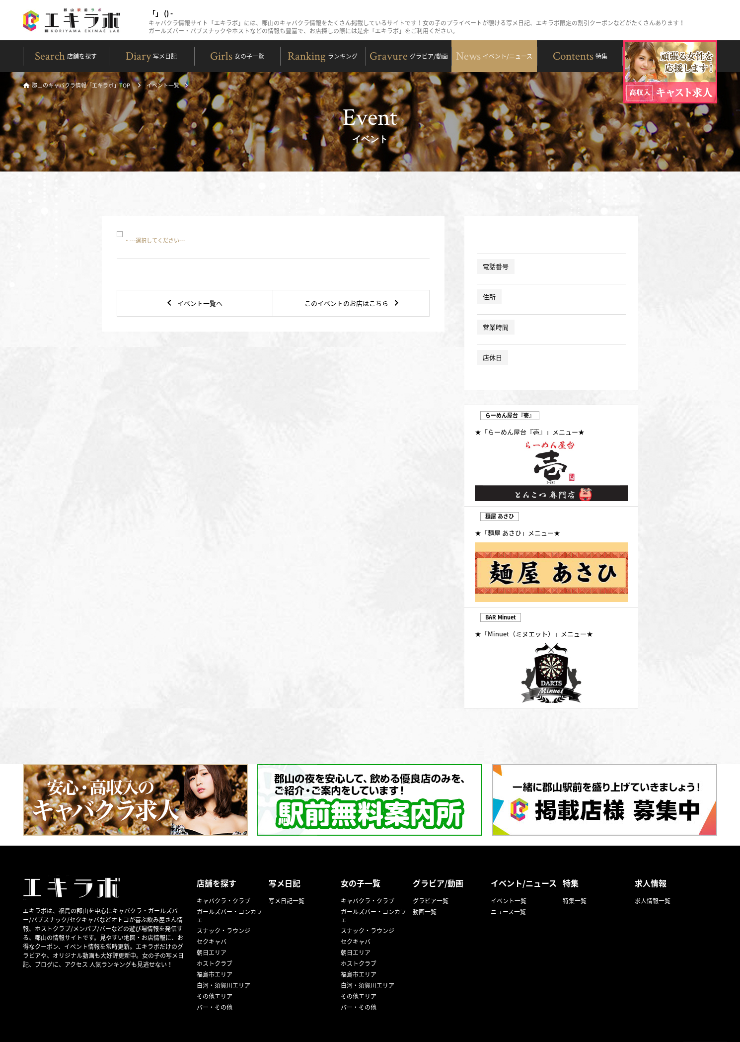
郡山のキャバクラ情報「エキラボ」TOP (76, 86)
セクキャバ (211, 941)
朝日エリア (211, 952)
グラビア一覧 (430, 900)
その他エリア (214, 996)
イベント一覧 (163, 86)
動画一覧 (425, 911)
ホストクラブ (214, 963)
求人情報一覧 (652, 900)
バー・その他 (214, 1007)
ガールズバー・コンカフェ (229, 915)
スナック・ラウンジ (223, 930)
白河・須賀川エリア (223, 985)
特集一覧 (575, 900)
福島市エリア (214, 974)
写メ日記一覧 (286, 900)
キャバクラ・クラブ (223, 900)
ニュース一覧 (508, 911)
